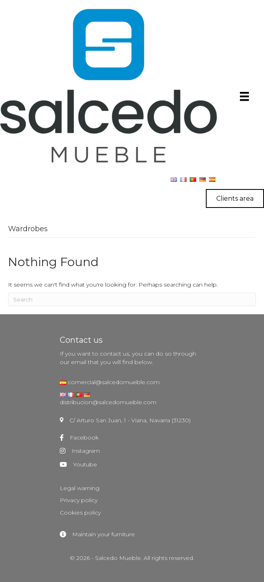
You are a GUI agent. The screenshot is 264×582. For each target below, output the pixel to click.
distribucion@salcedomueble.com (108, 402)
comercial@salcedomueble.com (113, 382)
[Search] (132, 299)
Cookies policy (80, 512)
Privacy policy (78, 500)
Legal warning (80, 488)
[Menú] (244, 96)
